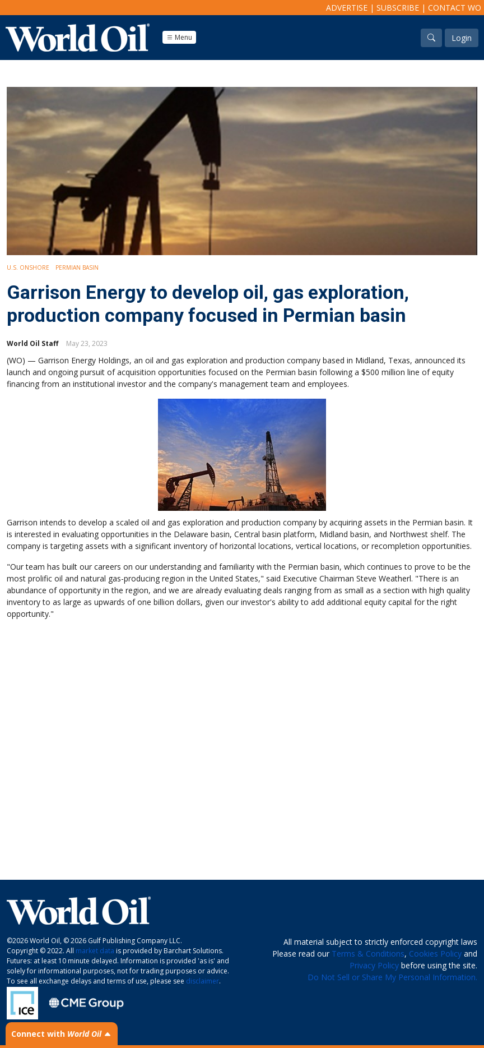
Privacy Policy (374, 965)
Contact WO (454, 7)
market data (95, 950)
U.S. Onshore (28, 267)
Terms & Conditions (368, 953)
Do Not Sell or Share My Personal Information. (392, 977)
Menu (179, 37)
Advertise (346, 7)
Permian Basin (77, 267)
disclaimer (202, 981)
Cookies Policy (435, 953)
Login (462, 38)
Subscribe (397, 7)
